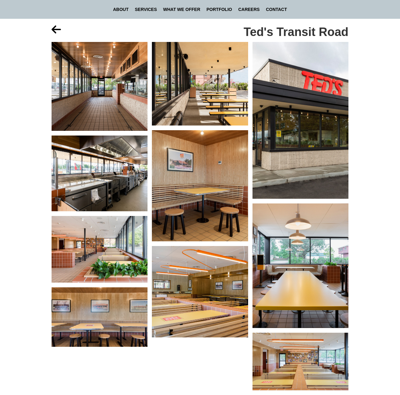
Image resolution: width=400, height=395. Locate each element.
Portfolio (219, 9)
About (121, 9)
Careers (248, 9)
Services (146, 9)
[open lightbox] (100, 89)
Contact (276, 9)
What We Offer (181, 9)
